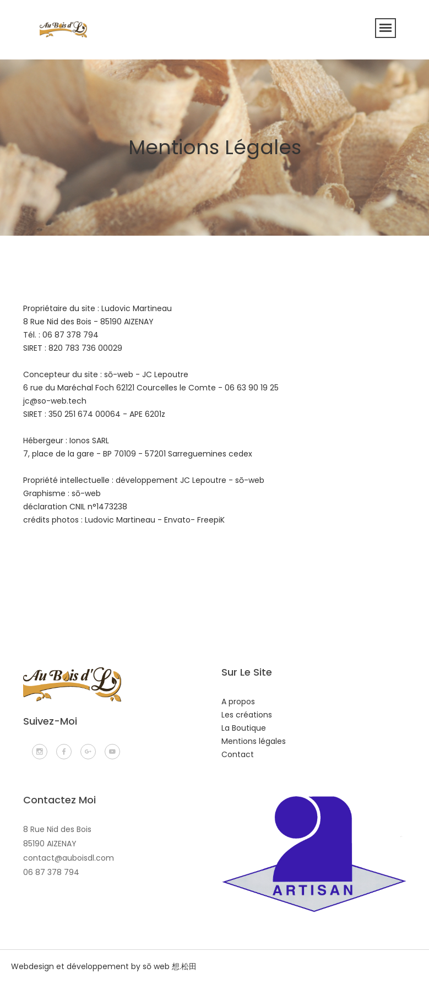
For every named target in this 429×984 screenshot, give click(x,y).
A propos (238, 701)
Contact (237, 754)
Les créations (246, 714)
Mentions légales (253, 741)
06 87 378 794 (51, 872)
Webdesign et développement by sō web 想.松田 (104, 966)
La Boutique (243, 727)
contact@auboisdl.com (68, 857)
